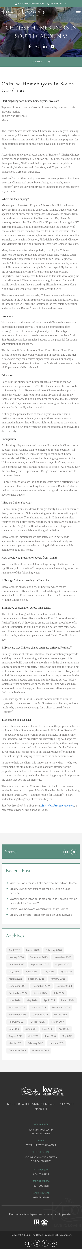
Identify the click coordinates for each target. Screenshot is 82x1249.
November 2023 (17, 1014)
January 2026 (16, 957)
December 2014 (17, 1050)
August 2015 (15, 1036)
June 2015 (50, 1036)
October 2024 (64, 985)
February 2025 (36, 978)
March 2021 (60, 1014)
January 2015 (56, 1043)
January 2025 (57, 978)
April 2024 (49, 1000)
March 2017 (57, 1021)
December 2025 (39, 957)
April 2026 (14, 950)
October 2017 (37, 1021)
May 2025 (49, 971)
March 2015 (15, 1043)
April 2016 (64, 1028)
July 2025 (14, 971)
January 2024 (38, 1007)
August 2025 (62, 964)
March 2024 (67, 1000)
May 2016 (47, 1028)
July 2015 (33, 1036)
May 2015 (67, 1036)
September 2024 (18, 993)
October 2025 (16, 964)
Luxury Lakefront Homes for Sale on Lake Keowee (41, 915)
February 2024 (17, 1007)
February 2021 (16, 1021)
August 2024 (40, 993)
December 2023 (61, 1007)
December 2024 (17, 985)
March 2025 (15, 978)
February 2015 (35, 1043)
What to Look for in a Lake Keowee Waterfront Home (43, 883)
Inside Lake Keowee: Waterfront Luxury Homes (39, 909)
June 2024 (14, 1000)
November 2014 (40, 1050)
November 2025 (62, 957)
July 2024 (59, 993)
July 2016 (14, 1028)
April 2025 (66, 971)
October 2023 (40, 1014)
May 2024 (32, 1000)
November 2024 (41, 985)
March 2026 (32, 950)
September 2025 (40, 964)
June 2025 (31, 971)
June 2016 (30, 1028)
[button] (78, 12)
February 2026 (54, 950)
